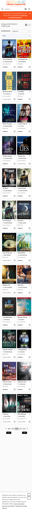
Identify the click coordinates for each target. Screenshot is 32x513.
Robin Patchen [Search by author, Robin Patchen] (22, 158)
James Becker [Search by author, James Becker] (22, 61)
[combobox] (13, 9)
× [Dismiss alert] (30, 13)
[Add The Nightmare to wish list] (29, 357)
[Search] (2, 9)
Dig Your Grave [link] (7, 382)
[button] (26, 25)
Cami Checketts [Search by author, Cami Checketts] (8, 287)
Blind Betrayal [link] (22, 414)
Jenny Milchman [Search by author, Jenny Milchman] (23, 255)
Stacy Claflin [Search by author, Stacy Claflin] (7, 416)
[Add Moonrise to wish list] (29, 228)
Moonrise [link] (20, 220)
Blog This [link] (20, 285)
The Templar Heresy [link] (23, 59)
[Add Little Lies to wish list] (14, 422)
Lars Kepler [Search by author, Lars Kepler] (22, 351)
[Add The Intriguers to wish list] (14, 228)
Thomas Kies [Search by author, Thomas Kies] (22, 384)
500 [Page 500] (12, 429)
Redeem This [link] (6, 285)
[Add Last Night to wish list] (29, 99)
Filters (4, 36)
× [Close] (29, 496)
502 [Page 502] (20, 429)
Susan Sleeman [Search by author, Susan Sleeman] (8, 190)
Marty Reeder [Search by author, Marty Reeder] (7, 255)
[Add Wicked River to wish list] (29, 261)
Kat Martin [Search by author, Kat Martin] (21, 319)
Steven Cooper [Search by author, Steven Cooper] (7, 384)
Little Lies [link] (5, 414)
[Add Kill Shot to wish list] (14, 196)
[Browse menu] (29, 9)
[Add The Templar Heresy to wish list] (29, 67)
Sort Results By (5, 31)
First (9, 433)
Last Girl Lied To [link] (22, 124)
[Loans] (25, 9)
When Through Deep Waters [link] (8, 124)
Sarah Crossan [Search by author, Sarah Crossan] (22, 222)
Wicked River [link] (21, 253)
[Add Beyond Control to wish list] (29, 325)
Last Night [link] (21, 91)
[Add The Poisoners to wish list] (29, 196)
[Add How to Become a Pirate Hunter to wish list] (14, 261)
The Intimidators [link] (7, 59)
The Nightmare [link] (22, 349)
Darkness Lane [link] (22, 382)
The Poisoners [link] (22, 188)
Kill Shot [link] (5, 188)
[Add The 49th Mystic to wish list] (14, 325)
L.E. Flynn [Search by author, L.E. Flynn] (21, 126)
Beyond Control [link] (22, 317)
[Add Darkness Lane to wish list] (29, 390)
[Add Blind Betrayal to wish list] (29, 422)
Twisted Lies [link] (21, 156)
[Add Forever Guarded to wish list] (14, 357)
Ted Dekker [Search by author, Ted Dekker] (7, 319)
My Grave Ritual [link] (7, 91)
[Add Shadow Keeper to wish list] (14, 164)
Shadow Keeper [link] (7, 156)
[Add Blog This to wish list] (29, 293)
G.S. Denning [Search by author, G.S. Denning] (7, 93)
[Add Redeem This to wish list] (14, 293)
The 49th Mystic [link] (7, 317)
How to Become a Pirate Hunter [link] (8, 253)
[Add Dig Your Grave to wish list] (14, 390)
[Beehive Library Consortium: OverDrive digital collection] (16, 3)
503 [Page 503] (24, 429)
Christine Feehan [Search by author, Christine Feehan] (8, 158)
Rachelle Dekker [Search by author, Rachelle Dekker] (8, 126)
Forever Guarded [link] (8, 349)
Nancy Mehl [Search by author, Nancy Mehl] (22, 416)
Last (24, 433)
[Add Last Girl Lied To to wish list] (29, 132)
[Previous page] (6, 429)
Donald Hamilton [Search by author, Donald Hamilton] (8, 61)
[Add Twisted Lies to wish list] (29, 164)
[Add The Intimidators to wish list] (14, 67)
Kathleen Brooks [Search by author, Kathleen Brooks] (8, 351)
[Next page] (27, 429)
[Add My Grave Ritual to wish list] (14, 99)
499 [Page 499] (9, 429)
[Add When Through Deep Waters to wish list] (14, 132)
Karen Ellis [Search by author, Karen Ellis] (21, 93)
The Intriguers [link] (7, 220)
